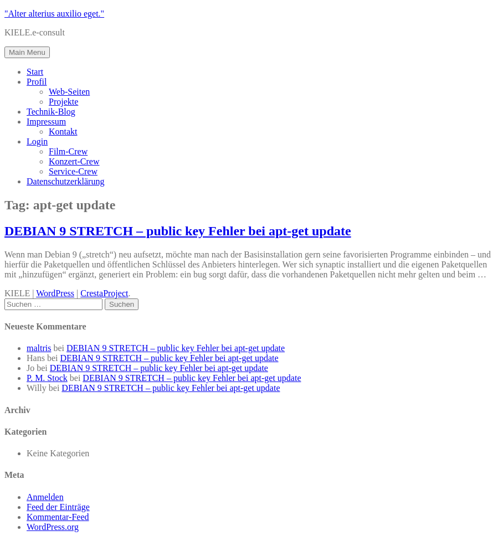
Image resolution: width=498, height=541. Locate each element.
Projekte (63, 101)
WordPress (55, 293)
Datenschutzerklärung (65, 181)
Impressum (46, 121)
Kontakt (63, 131)
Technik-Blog (51, 111)
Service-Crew (73, 171)
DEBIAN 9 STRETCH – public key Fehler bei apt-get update (177, 231)
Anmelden (45, 497)
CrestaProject (104, 293)
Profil (37, 81)
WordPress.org (53, 527)
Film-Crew (68, 151)
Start (35, 71)
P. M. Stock (47, 378)
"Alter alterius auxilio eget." (54, 13)
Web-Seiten (69, 91)
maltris (39, 348)
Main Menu (27, 52)
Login (37, 141)
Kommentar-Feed (58, 517)
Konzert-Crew (74, 161)
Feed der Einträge (58, 507)
